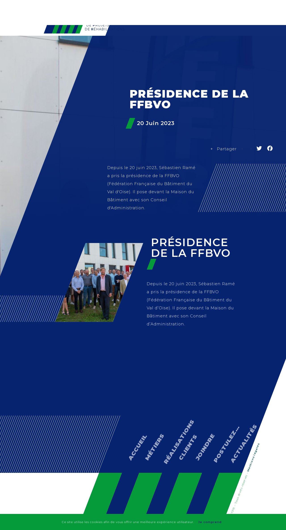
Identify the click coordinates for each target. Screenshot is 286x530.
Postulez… (221, 428)
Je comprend (210, 522)
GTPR (133, 37)
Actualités (255, 37)
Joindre (201, 435)
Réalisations (180, 37)
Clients (207, 37)
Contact (229, 37)
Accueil (134, 435)
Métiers (153, 37)
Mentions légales (253, 457)
